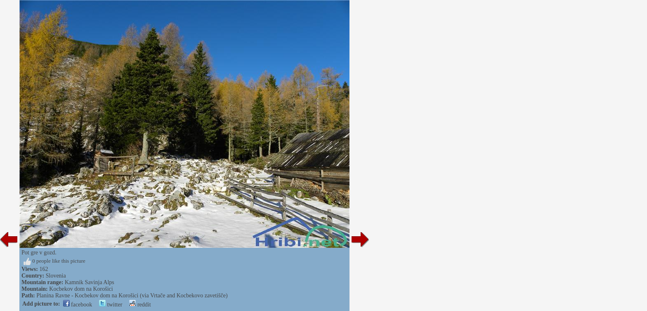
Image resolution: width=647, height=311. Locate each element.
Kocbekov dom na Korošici (81, 289)
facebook (77, 305)
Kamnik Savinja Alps (89, 282)
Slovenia (56, 276)
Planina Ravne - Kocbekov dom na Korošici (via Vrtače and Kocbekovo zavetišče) (131, 295)
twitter (110, 305)
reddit (140, 305)
